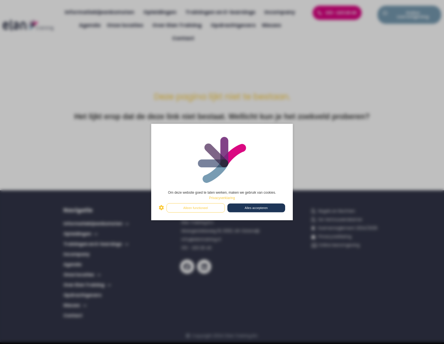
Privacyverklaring (222, 198)
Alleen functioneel (195, 208)
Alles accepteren (256, 208)
